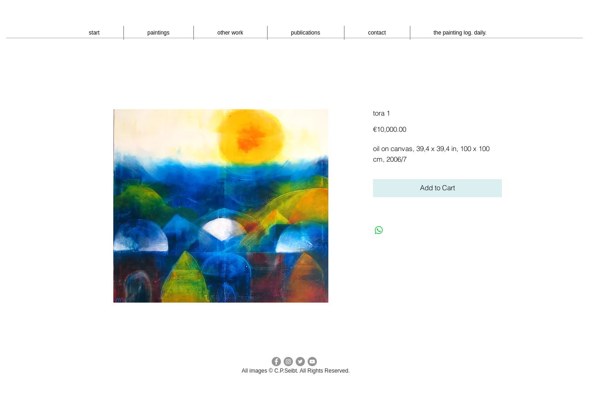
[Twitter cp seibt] (300, 361)
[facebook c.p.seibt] (276, 361)
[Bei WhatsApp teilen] (379, 230)
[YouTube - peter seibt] (312, 361)
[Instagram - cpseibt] (288, 361)
